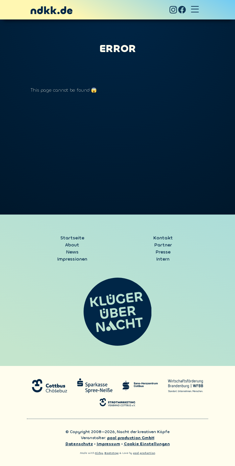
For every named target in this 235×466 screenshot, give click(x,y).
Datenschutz (79, 444)
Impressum (108, 444)
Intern (163, 259)
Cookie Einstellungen (147, 444)
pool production (144, 453)
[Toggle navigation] (194, 9)
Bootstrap (111, 453)
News (72, 252)
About (72, 245)
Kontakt (163, 238)
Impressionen (72, 259)
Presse (163, 252)
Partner (163, 245)
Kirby (99, 453)
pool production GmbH (130, 437)
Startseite (72, 238)
